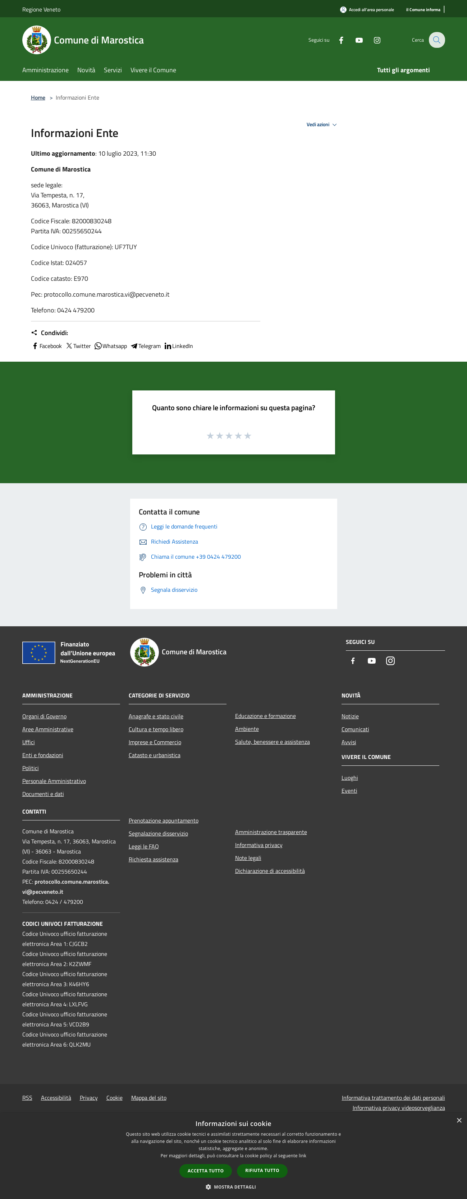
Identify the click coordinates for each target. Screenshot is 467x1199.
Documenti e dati (43, 794)
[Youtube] (354, 40)
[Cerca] (436, 40)
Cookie (114, 1097)
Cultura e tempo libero (156, 729)
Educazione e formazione (265, 715)
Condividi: (49, 333)
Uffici (28, 742)
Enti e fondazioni (42, 755)
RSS (27, 1097)
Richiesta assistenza (153, 859)
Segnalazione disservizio (158, 833)
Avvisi (349, 742)
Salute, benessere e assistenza (272, 741)
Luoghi (350, 777)
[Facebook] (336, 40)
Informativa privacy (259, 845)
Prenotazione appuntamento (163, 820)
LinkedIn (178, 346)
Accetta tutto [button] (206, 1171)
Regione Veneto (41, 9)
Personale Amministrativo (54, 781)
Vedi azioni (323, 124)
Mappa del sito (148, 1097)
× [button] (459, 1121)
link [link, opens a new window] (302, 1156)
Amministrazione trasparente (271, 832)
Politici (30, 768)
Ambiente (247, 728)
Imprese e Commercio (155, 742)
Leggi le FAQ (144, 846)
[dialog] (233, 1156)
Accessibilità (56, 1097)
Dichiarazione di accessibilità (270, 870)
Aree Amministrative (47, 729)
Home (38, 97)
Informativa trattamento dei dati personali (393, 1097)
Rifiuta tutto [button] (262, 1170)
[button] (233, 1186)
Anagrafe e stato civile (156, 716)
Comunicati (355, 729)
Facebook (46, 346)
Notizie (350, 716)
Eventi (349, 790)
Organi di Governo (44, 716)
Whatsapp (110, 346)
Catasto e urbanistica (154, 755)
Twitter (78, 346)
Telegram (145, 346)
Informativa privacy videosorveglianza (399, 1107)
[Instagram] (372, 40)
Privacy (89, 1097)
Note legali (248, 858)
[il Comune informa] (423, 9)
